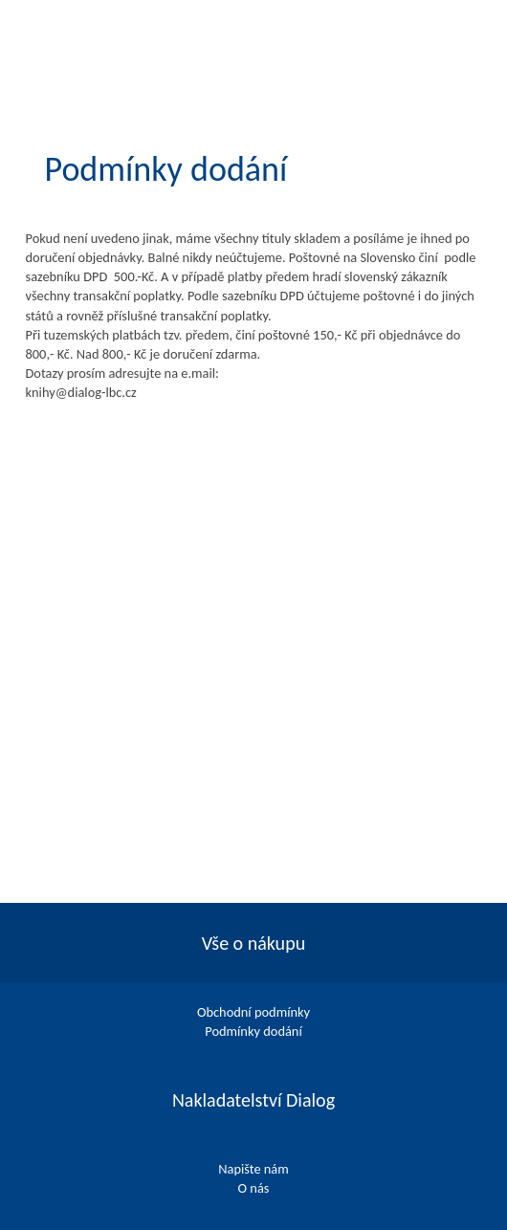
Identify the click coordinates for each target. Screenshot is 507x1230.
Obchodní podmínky (253, 1012)
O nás (254, 1188)
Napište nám (253, 1168)
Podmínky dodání (253, 1031)
